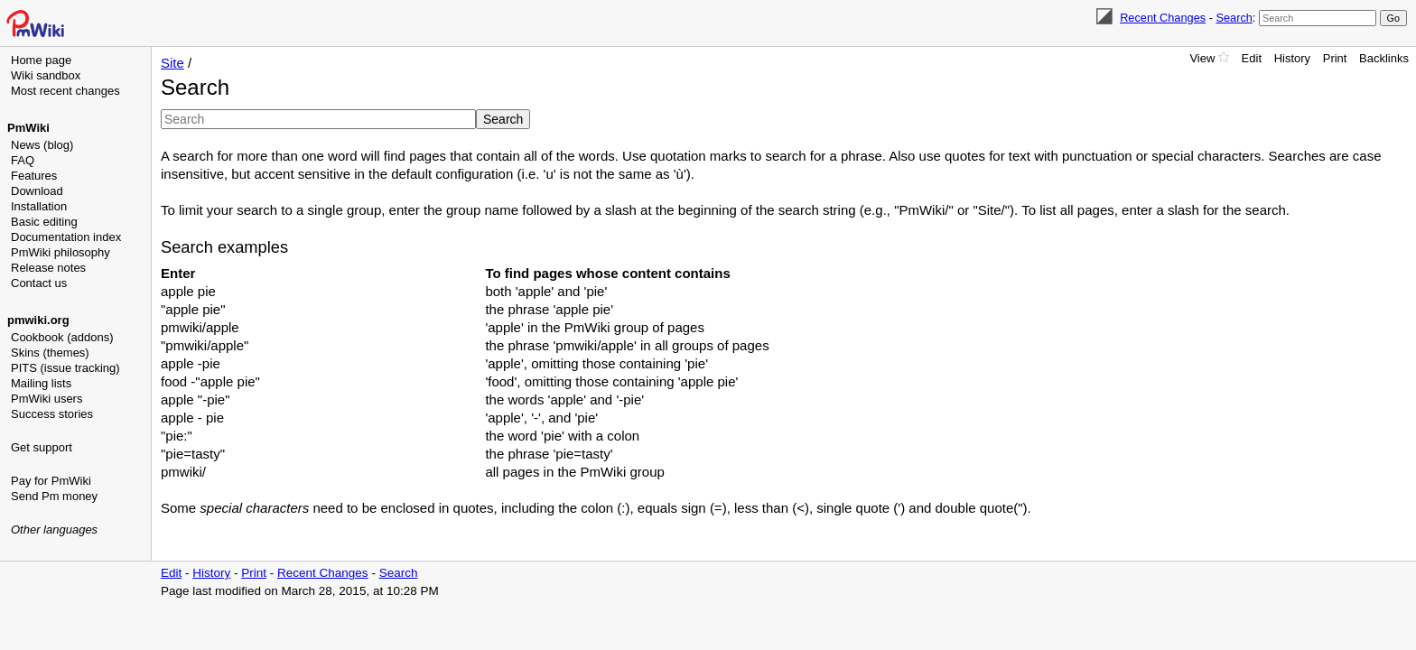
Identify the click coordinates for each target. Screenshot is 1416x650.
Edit (1252, 58)
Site (172, 62)
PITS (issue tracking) (65, 368)
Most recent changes (65, 91)
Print (1335, 58)
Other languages (54, 529)
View (1202, 58)
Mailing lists (41, 383)
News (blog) (42, 145)
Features (34, 175)
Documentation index (66, 237)
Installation (39, 206)
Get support (41, 447)
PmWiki (28, 128)
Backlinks (1384, 58)
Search (1234, 17)
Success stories (52, 414)
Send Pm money (54, 496)
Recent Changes (1163, 17)
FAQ (22, 160)
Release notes (48, 267)
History (1292, 58)
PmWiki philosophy (60, 252)
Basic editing (44, 221)
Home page (41, 60)
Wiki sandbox (45, 75)
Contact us (39, 283)
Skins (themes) (50, 352)
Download (37, 191)
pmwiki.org (38, 320)
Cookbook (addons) (62, 337)
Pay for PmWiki (51, 481)
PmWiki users (46, 398)
